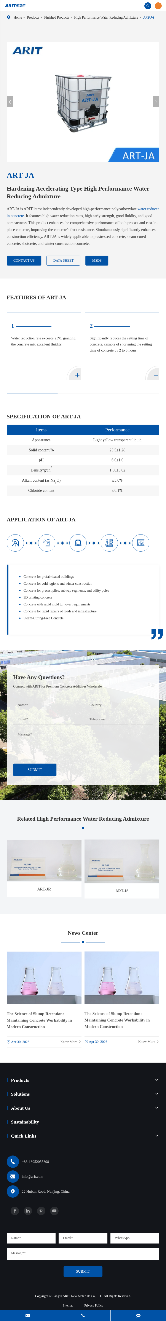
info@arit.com (32, 1177)
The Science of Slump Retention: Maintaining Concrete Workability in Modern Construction (39, 1016)
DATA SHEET (66, 260)
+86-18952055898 (35, 1162)
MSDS (99, 260)
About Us (20, 1108)
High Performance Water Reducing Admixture (106, 17)
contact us (26, 260)
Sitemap (68, 1305)
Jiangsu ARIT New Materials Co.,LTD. (78, 1296)
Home (18, 17)
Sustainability (25, 1122)
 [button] (10, 102)
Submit (37, 770)
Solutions (20, 1094)
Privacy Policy (93, 1305)
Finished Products (56, 17)
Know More (70, 1038)
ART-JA (148, 17)
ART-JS (122, 887)
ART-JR (44, 885)
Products (33, 17)
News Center (83, 935)
